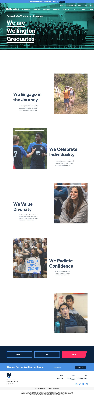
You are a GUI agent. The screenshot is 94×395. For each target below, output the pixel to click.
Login (90, 5)
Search (61, 5)
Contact (19, 354)
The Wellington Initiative (82, 378)
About (61, 375)
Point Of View (26, 9)
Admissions (56, 9)
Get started (62, 1)
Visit (47, 354)
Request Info (70, 5)
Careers (73, 375)
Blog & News (60, 378)
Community (36, 9)
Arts (74, 9)
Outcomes (82, 9)
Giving (91, 9)
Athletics (66, 9)
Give (86, 5)
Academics (46, 9)
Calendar (78, 5)
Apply (74, 354)
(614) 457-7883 (10, 384)
